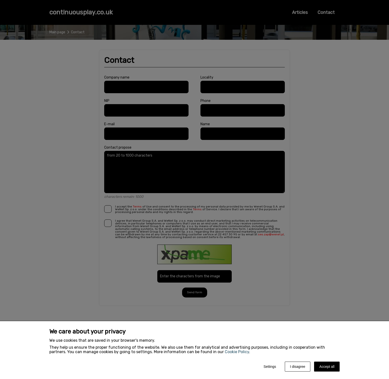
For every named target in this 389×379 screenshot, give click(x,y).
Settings (269, 367)
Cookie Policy (237, 351)
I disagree (297, 367)
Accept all (326, 367)
